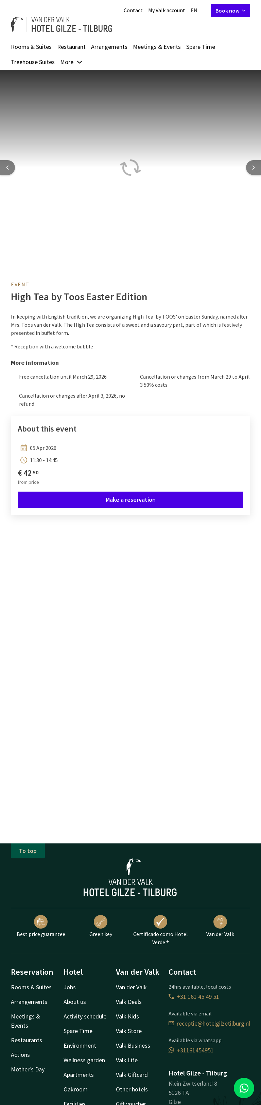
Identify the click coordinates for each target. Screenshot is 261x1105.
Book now (230, 10)
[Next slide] (253, 167)
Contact (133, 10)
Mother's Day (28, 1069)
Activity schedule (85, 1016)
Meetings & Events (157, 47)
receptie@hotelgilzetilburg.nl (209, 1023)
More (71, 62)
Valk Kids (127, 1016)
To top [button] (28, 851)
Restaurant (71, 47)
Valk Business (133, 1045)
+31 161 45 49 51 (194, 997)
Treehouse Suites (33, 62)
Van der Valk (220, 926)
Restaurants (26, 1040)
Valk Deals (129, 1002)
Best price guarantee (41, 926)
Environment (80, 1045)
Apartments (79, 1075)
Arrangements (109, 47)
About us (75, 1002)
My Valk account (166, 10)
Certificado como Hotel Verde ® (160, 930)
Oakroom (76, 1089)
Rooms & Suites (31, 47)
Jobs (70, 987)
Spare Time (200, 47)
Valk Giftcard (132, 1075)
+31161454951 (191, 1050)
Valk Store (129, 1031)
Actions (20, 1055)
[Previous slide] (7, 167)
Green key (100, 926)
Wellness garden (84, 1060)
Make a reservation (131, 499)
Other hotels (132, 1089)
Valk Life (127, 1060)
